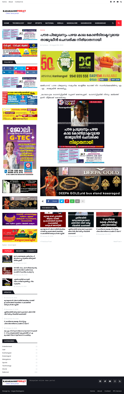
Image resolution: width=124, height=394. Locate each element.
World (19, 369)
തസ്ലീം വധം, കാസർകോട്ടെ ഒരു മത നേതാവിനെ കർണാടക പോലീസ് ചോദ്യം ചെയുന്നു (25, 270)
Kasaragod (19, 356)
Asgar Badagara (17, 391)
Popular (8, 251)
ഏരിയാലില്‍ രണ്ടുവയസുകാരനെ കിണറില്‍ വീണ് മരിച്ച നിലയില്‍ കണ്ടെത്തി (80, 231)
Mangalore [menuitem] (72, 23)
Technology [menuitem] (18, 23)
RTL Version (117, 391)
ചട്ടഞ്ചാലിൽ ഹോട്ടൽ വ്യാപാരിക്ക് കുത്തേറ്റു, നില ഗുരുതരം (23, 281)
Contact (108, 391)
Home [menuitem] (6, 23)
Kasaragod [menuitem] (86, 23)
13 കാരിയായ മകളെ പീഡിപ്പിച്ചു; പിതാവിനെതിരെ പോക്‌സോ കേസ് (108, 230)
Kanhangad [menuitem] (100, 23)
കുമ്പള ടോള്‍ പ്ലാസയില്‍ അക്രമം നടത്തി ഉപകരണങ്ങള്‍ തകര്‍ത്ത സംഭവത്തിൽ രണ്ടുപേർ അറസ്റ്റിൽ (52, 231)
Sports (19, 362)
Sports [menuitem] (38, 23)
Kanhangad (19, 353)
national (19, 372)
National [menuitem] (49, 23)
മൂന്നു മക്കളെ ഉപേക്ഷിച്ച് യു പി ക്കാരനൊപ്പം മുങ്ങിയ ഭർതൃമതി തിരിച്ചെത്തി (24, 258)
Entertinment (19, 346)
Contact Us (19, 2)
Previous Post (46, 241)
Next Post (117, 241)
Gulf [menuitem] (29, 23)
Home (4, 2)
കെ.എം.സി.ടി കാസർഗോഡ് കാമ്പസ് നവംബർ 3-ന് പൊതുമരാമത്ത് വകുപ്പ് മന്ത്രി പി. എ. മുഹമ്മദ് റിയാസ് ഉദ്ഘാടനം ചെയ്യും (20, 333)
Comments (31, 251)
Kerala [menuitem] (60, 23)
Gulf (19, 349)
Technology (19, 366)
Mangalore (19, 359)
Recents (19, 251)
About (11, 2)
